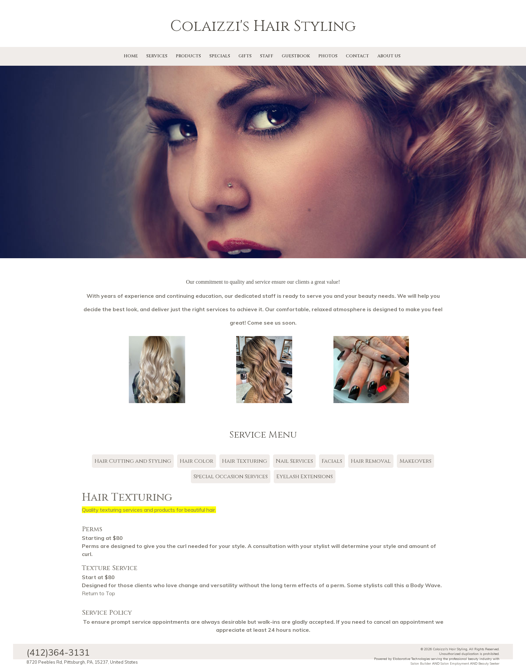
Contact (357, 56)
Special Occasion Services (231, 476)
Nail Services (294, 461)
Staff (266, 56)
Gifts (245, 56)
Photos (327, 56)
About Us (389, 56)
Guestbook (296, 56)
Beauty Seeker (488, 663)
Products (188, 56)
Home (131, 56)
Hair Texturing (244, 461)
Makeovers (415, 461)
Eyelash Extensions (304, 476)
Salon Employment (454, 663)
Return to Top (98, 593)
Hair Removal (371, 461)
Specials (219, 56)
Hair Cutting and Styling (133, 461)
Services (156, 56)
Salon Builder (421, 663)
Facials (332, 461)
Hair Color (196, 461)
